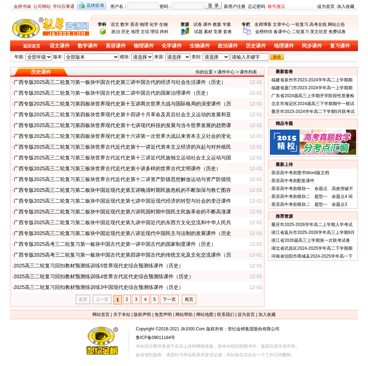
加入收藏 (345, 6)
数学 (124, 24)
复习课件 (340, 46)
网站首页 (101, 314)
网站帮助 (184, 314)
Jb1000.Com (192, 328)
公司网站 (42, 6)
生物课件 (200, 46)
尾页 (189, 299)
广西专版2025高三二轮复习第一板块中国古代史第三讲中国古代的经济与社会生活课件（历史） (120, 82)
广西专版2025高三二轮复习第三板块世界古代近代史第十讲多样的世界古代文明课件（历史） (117, 168)
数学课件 (88, 46)
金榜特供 (263, 31)
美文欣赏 (318, 31)
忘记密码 (256, 6)
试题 (198, 31)
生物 (163, 24)
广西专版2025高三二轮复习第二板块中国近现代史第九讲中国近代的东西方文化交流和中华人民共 (122, 222)
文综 (145, 31)
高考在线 (318, 24)
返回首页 (31, 46)
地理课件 (284, 46)
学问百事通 (63, 6)
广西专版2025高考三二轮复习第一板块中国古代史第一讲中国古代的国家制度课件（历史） (115, 244)
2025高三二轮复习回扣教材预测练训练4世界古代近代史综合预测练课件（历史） (104, 276)
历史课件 (256, 46)
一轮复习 (299, 24)
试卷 (197, 24)
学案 (226, 24)
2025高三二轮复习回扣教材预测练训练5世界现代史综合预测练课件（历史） (99, 265)
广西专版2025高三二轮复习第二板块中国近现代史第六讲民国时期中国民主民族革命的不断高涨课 (122, 211)
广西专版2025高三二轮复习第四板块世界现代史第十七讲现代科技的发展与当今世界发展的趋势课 (122, 125)
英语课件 (116, 46)
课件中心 (226, 71)
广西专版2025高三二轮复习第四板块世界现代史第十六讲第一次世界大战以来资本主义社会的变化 (122, 136)
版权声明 (142, 314)
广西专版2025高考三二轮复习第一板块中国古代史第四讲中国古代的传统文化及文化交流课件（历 (122, 255)
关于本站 (121, 314)
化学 (154, 24)
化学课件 (172, 46)
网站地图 (204, 314)
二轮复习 (300, 31)
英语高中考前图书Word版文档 (300, 172)
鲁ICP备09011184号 (155, 337)
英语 (134, 24)
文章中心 (281, 24)
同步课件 (312, 46)
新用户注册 (234, 6)
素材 (208, 31)
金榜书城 (22, 6)
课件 (207, 24)
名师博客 (263, 24)
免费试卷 (337, 31)
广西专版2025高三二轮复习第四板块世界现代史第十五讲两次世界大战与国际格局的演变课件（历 (122, 104)
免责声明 (163, 314)
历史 (125, 31)
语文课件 (60, 46)
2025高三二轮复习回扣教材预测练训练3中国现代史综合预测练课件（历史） (99, 287)
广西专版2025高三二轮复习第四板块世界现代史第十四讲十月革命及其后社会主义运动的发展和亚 (122, 114)
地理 (135, 31)
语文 (115, 24)
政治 (115, 31)
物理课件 (144, 46)
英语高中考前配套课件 (292, 180)
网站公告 (336, 24)
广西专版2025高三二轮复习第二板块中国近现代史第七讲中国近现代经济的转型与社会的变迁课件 (122, 201)
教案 (217, 24)
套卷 (227, 31)
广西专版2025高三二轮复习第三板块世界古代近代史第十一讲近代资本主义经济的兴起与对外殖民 (122, 147)
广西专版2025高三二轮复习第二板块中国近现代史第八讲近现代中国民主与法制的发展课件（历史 (122, 233)
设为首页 (326, 6)
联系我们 (225, 314)
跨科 (164, 31)
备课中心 (282, 31)
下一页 (169, 299)
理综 (154, 31)
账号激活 (276, 6)
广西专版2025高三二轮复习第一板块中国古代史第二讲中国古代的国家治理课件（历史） (112, 93)
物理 (144, 24)
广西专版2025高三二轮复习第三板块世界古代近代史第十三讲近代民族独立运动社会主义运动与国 (122, 158)
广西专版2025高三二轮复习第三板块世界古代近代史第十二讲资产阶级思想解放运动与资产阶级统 (122, 179)
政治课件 (228, 46)
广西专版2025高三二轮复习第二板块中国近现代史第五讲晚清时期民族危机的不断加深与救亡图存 (122, 190)
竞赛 (217, 31)
